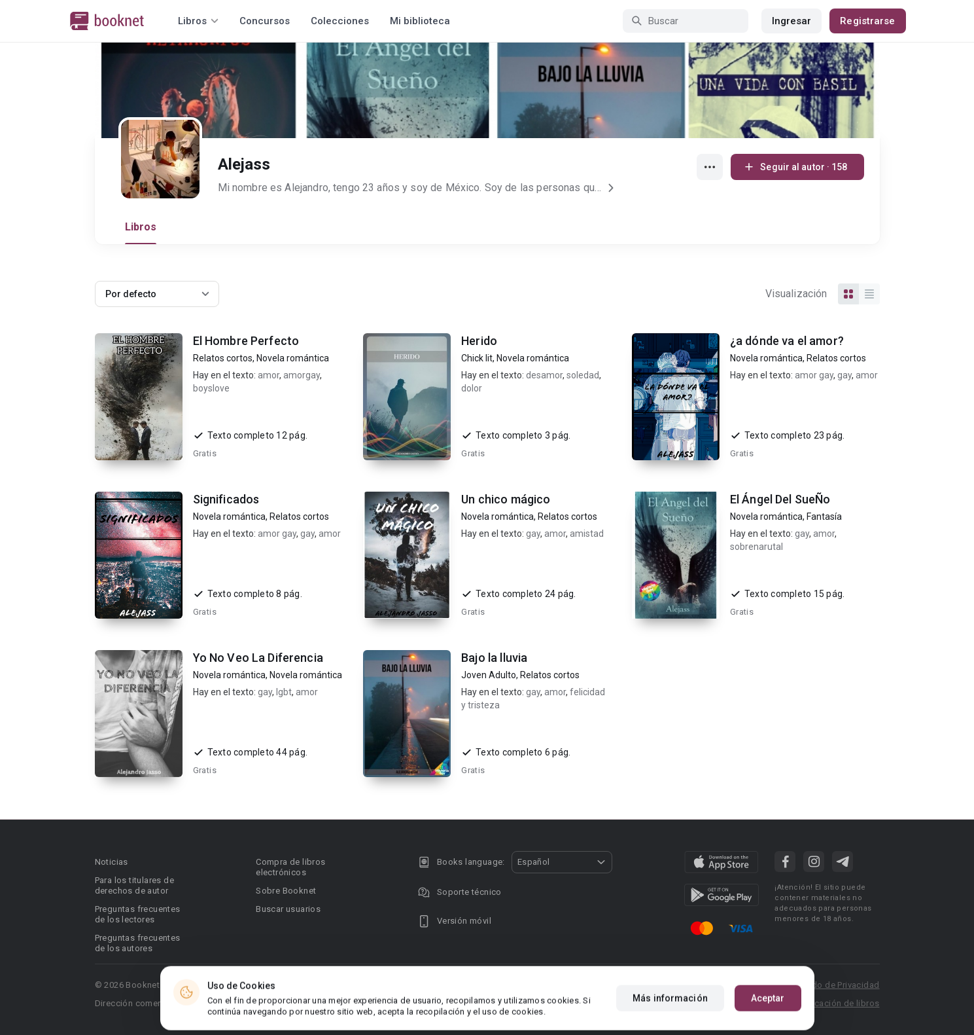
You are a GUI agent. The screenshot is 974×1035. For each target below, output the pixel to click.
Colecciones (340, 21)
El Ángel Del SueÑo (780, 499)
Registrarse (867, 21)
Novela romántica (292, 358)
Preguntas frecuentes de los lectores (138, 914)
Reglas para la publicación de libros (807, 1003)
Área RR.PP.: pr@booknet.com (652, 1003)
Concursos (264, 21)
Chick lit (477, 358)
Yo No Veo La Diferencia (258, 657)
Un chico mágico (505, 499)
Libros (141, 227)
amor (268, 375)
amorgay (301, 375)
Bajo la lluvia (494, 657)
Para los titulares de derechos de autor (134, 885)
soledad (582, 375)
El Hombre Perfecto (246, 341)
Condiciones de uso (726, 985)
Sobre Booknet (286, 891)
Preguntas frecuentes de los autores (138, 943)
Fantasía (824, 516)
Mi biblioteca (420, 21)
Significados (226, 499)
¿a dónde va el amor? (787, 341)
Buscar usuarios (288, 909)
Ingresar (792, 21)
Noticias (111, 862)
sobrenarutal (756, 546)
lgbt (284, 692)
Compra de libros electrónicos (290, 867)
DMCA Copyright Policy (616, 985)
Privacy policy (521, 985)
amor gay (814, 375)
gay (844, 375)
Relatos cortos (222, 358)
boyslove (211, 388)
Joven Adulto (488, 675)
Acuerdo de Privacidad (833, 985)
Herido (479, 341)
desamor (544, 375)
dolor (471, 388)
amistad (587, 533)
